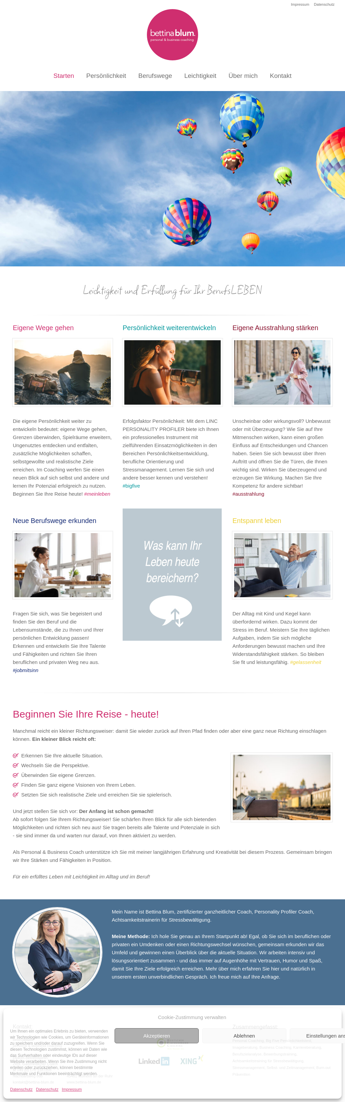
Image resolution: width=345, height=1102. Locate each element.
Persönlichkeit (106, 75)
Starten (64, 75)
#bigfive (131, 486)
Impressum (72, 1089)
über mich (230, 969)
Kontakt (280, 75)
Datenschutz (21, 1089)
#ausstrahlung (248, 494)
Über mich (243, 75)
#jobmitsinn (25, 670)
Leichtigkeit (200, 75)
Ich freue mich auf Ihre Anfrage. (245, 977)
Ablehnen (244, 1036)
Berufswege (155, 75)
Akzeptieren (156, 1036)
